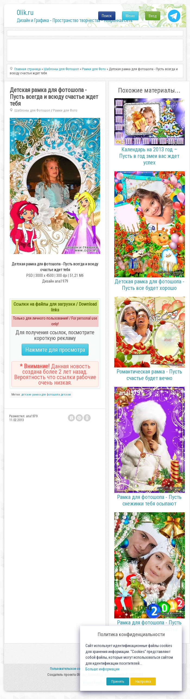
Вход (153, 16)
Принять (117, 681)
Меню (130, 16)
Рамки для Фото (65, 110)
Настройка (143, 681)
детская (66, 394)
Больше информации (102, 669)
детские (26, 394)
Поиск (107, 16)
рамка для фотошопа (46, 394)
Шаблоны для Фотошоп (32, 110)
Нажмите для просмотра (55, 349)
